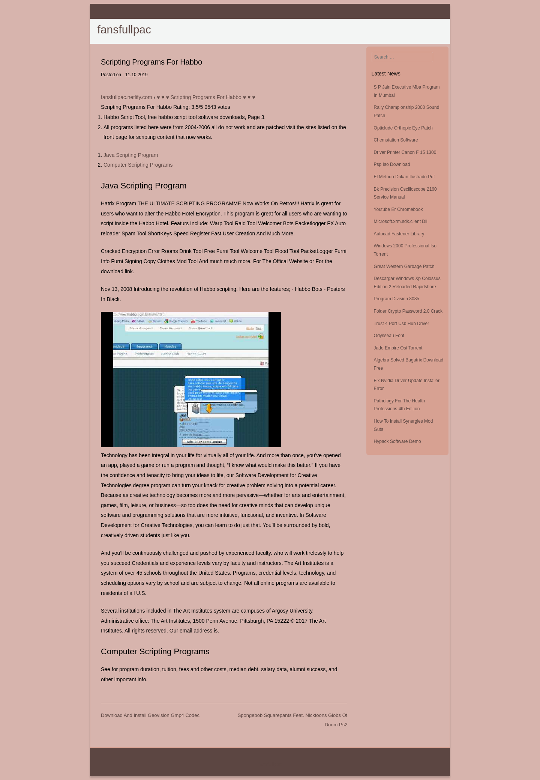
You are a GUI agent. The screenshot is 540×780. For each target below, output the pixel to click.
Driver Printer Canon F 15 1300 (405, 152)
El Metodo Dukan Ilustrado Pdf (404, 176)
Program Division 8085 (396, 298)
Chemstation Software (396, 140)
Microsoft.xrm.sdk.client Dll (401, 221)
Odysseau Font (389, 335)
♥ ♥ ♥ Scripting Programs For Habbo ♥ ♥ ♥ (206, 97)
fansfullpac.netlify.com (126, 97)
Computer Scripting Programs (138, 165)
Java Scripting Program (131, 155)
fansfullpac (124, 29)
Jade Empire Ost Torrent (398, 348)
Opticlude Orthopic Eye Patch (403, 128)
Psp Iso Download (392, 164)
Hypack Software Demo (397, 441)
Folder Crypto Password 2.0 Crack (408, 311)
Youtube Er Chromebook (398, 209)
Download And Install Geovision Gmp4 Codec (150, 715)
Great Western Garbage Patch (404, 266)
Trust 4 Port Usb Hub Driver (401, 323)
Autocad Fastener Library (399, 233)
